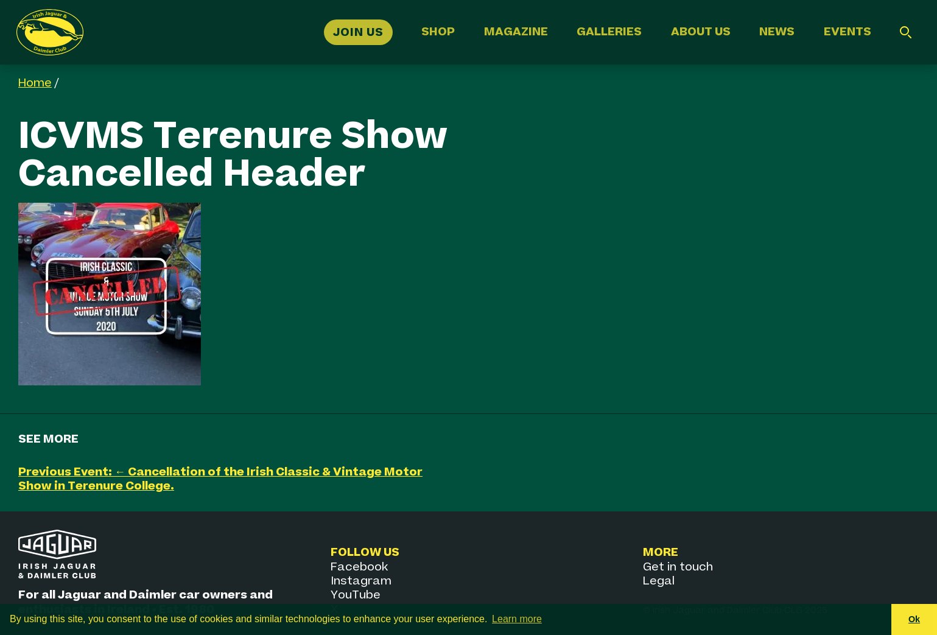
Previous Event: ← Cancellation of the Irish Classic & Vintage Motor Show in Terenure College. (220, 479)
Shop (438, 32)
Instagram (361, 581)
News (777, 32)
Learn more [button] (517, 619)
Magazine (516, 32)
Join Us (358, 32)
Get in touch (678, 567)
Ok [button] (914, 619)
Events (847, 32)
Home (35, 83)
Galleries (609, 32)
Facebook (359, 567)
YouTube (356, 595)
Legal (659, 581)
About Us (701, 32)
